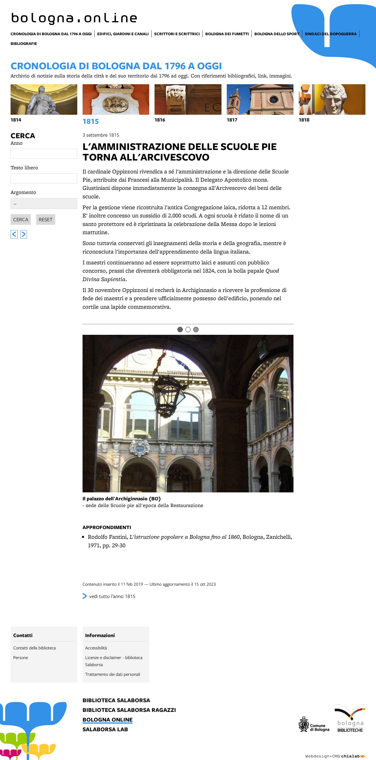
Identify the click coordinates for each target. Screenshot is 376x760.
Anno (17, 142)
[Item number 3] (196, 329)
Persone (20, 657)
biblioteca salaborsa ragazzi (129, 710)
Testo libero (24, 167)
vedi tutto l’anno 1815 (112, 596)
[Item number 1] (180, 329)
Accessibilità (96, 648)
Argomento (23, 192)
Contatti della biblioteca (34, 648)
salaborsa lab (105, 729)
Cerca (23, 135)
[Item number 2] (188, 329)
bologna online (107, 720)
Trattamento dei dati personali (112, 674)
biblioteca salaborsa (116, 700)
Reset (46, 218)
